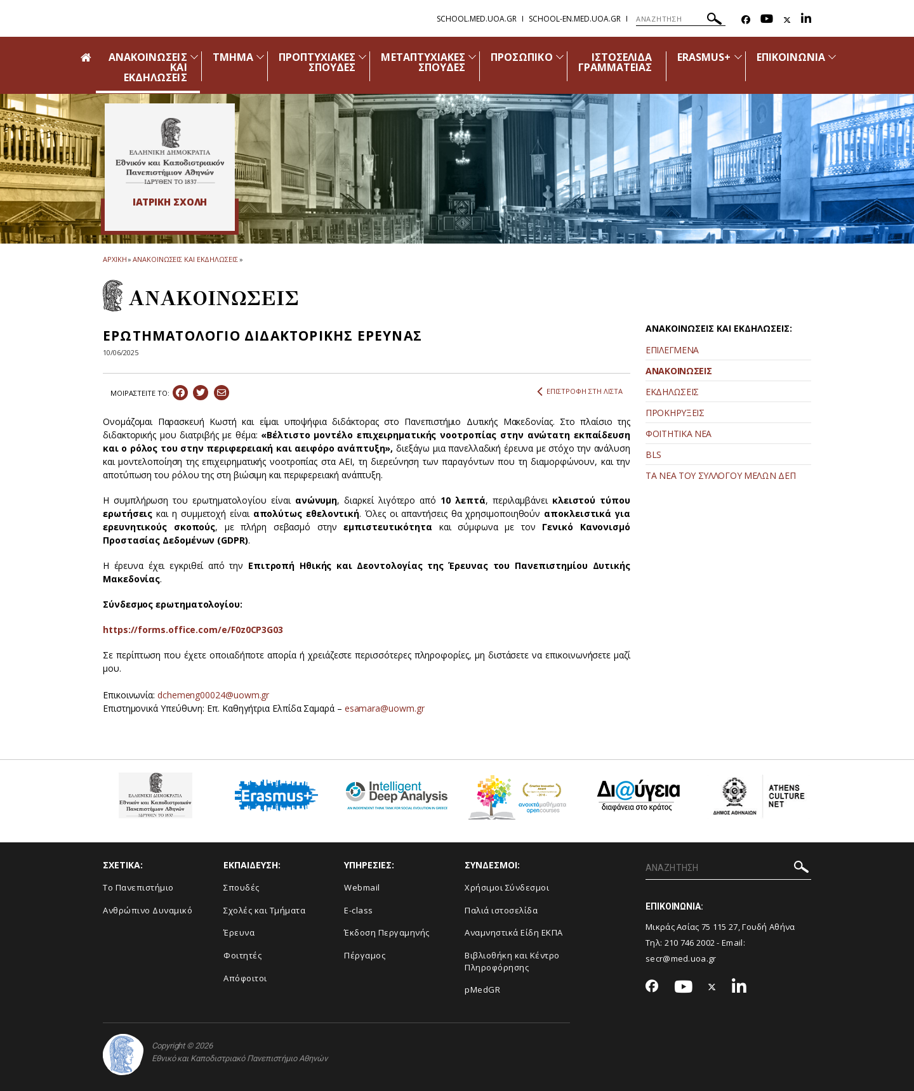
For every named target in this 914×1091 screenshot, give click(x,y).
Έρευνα (239, 932)
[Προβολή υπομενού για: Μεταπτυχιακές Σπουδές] (472, 57)
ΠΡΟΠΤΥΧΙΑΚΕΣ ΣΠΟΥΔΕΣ (317, 62)
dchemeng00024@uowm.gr (213, 695)
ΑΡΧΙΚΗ (114, 259)
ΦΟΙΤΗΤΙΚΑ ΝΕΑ (679, 434)
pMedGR (482, 989)
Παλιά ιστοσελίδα (501, 910)
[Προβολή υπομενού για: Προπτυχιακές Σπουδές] (362, 57)
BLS (653, 454)
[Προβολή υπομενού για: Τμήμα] (260, 57)
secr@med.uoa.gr (681, 958)
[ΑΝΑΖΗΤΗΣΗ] (680, 19)
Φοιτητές (242, 955)
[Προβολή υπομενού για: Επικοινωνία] (832, 57)
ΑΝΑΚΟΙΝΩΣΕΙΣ (679, 371)
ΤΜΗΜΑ (233, 57)
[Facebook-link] (745, 20)
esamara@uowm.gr (385, 708)
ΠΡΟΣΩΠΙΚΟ (521, 57)
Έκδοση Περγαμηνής (387, 932)
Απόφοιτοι (245, 978)
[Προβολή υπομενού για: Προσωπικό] (560, 57)
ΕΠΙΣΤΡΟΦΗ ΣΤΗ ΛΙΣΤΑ (580, 391)
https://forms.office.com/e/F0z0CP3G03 (193, 630)
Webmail (362, 887)
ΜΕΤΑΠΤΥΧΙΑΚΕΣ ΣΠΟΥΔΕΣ (423, 62)
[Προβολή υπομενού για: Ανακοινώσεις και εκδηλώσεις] (194, 57)
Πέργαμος (364, 955)
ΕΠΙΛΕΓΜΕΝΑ (672, 350)
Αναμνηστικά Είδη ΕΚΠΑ (514, 932)
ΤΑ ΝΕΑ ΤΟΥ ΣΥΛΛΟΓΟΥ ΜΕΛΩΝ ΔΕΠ (720, 475)
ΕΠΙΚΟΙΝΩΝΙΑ (791, 57)
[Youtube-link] (766, 20)
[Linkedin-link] (806, 20)
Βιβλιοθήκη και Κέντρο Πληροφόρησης (512, 961)
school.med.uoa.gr (477, 18)
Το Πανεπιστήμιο (138, 887)
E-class (358, 910)
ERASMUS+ (704, 57)
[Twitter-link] (787, 20)
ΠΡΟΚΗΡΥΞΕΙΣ (675, 413)
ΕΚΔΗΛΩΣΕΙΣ (672, 392)
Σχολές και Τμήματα (264, 910)
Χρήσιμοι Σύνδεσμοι (507, 887)
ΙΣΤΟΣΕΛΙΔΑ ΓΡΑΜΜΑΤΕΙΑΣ (615, 62)
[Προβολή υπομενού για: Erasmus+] (738, 57)
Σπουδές (241, 887)
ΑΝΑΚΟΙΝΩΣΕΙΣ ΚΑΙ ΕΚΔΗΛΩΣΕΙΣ (185, 259)
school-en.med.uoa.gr (575, 18)
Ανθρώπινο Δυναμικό (147, 910)
